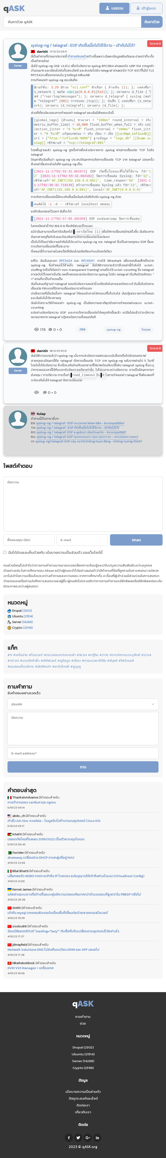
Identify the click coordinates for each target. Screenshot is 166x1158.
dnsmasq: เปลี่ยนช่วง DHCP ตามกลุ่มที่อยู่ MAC (40, 858)
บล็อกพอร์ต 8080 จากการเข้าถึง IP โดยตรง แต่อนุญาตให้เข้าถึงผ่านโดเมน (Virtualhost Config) (75, 876)
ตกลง (136, 540)
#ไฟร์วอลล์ (126, 661)
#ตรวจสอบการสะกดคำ (60, 655)
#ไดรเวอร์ (36, 655)
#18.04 (82, 655)
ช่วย (83, 1023)
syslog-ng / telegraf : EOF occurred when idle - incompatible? (80, 423)
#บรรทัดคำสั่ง (29, 661)
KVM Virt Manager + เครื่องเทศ (30, 968)
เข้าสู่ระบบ (148, 8)
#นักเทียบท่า (43, 667)
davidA (42, 52)
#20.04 (13, 661)
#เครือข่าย (20, 655)
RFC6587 (88, 261)
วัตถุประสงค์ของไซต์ (83, 1098)
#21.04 (146, 655)
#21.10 (103, 655)
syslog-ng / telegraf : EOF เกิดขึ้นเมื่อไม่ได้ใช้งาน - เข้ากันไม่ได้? (78, 428)
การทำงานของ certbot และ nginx (31, 803)
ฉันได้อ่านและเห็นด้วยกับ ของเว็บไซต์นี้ (53, 553)
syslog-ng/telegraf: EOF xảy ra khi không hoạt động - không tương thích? (88, 441)
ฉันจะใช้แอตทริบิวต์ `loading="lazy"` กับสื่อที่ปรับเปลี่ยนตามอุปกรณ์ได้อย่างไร (63, 931)
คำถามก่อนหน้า (77, 57)
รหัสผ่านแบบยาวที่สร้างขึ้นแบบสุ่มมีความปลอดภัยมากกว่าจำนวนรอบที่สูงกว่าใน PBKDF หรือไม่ (74, 894)
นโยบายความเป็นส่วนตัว (64, 552)
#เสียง (76, 661)
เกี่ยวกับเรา (83, 1112)
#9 (9, 655)
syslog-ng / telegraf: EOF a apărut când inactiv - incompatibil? (81, 432)
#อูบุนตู (75, 667)
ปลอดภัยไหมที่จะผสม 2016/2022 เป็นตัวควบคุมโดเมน (45, 839)
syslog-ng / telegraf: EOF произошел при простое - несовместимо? (87, 437)
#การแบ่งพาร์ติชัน (94, 661)
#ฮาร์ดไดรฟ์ (60, 667)
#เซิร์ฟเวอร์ (48, 661)
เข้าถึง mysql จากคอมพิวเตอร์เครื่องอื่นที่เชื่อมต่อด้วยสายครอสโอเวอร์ (57, 913)
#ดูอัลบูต (63, 661)
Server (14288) (83, 1060)
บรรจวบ (115, 8)
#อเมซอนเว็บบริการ (20, 667)
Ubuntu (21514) (83, 1054)
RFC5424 (65, 261)
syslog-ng (113, 330)
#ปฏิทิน (93, 655)
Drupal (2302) (83, 1047)
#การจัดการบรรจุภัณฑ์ (125, 655)
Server (18, 66)
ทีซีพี (82, 330)
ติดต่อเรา (83, 1105)
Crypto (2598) (83, 1067)
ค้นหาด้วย (151, 22)
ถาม (83, 767)
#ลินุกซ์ (112, 661)
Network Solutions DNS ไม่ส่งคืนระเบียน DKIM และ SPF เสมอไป (53, 950)
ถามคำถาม (82, 1016)
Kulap (41, 414)
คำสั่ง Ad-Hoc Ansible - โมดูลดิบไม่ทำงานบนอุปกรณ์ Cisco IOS (53, 821)
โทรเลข (146, 330)
